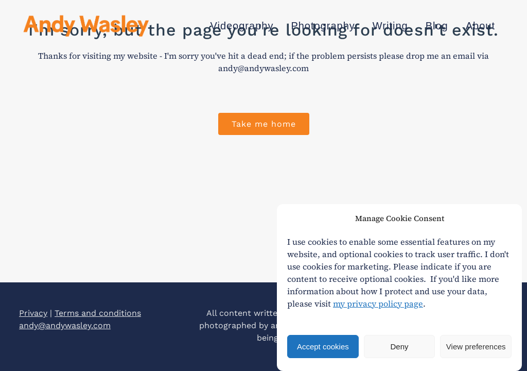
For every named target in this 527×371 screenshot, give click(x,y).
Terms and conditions (98, 313)
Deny (399, 346)
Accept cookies (323, 346)
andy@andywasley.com (65, 325)
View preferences (476, 346)
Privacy (33, 313)
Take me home (264, 124)
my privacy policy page (378, 303)
